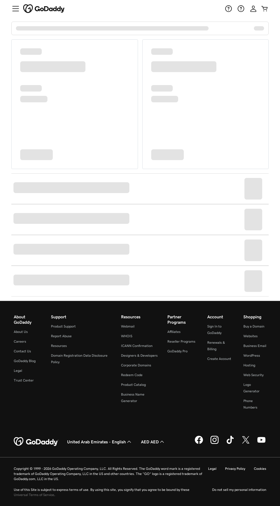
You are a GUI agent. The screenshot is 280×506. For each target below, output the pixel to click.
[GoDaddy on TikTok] (230, 443)
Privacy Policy (235, 468)
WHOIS (126, 336)
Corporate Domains (136, 365)
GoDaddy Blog (25, 361)
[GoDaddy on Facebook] (199, 443)
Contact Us (22, 351)
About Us (21, 331)
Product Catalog (133, 384)
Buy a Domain (253, 326)
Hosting (249, 365)
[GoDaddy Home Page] (36, 441)
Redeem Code (132, 375)
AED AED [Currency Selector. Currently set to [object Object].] (153, 441)
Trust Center (24, 380)
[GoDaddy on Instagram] (214, 443)
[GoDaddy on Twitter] (246, 443)
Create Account (219, 358)
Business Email (254, 346)
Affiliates (174, 331)
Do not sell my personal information (239, 489)
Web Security (253, 375)
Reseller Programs (181, 341)
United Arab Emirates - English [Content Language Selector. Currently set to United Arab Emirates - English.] (99, 441)
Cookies (260, 468)
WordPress (251, 355)
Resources (59, 346)
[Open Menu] (13, 8)
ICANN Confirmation (137, 346)
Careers (20, 341)
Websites (250, 336)
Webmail (127, 326)
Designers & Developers (139, 355)
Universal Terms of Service (34, 495)
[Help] (228, 8)
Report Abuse (61, 336)
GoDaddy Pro (177, 351)
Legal (18, 370)
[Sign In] (253, 8)
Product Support (63, 326)
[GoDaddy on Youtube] (261, 443)
